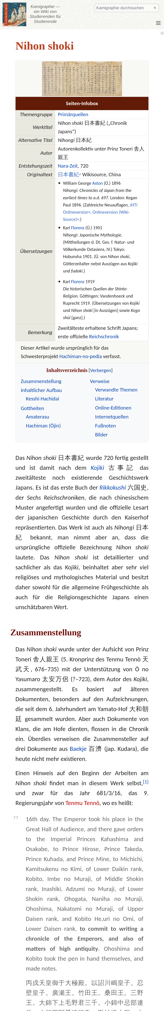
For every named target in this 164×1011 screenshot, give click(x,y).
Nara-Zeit (68, 166)
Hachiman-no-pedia (80, 356)
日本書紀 (68, 174)
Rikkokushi (112, 487)
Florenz (78, 228)
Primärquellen (73, 114)
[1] (146, 782)
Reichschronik (104, 336)
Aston (97, 183)
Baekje (78, 748)
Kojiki (97, 467)
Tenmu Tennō (82, 803)
